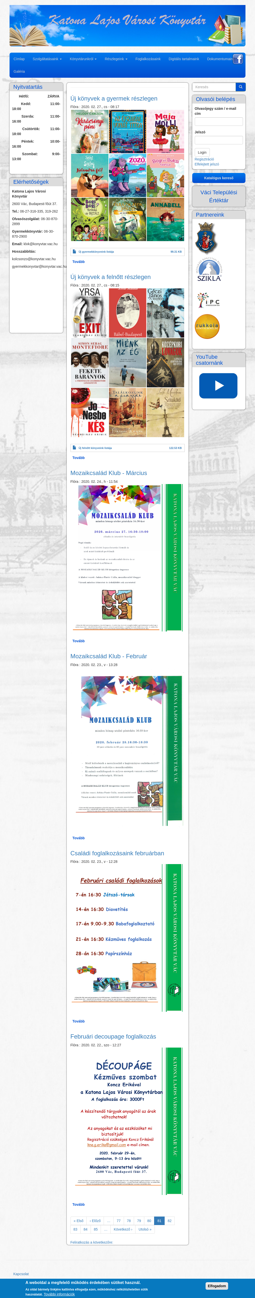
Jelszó (200, 132)
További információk (59, 1294)
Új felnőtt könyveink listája (95, 447)
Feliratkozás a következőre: (92, 1242)
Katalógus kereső (218, 178)
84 (87, 1229)
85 (97, 1229)
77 (120, 1220)
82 (171, 1220)
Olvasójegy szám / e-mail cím (215, 111)
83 (77, 1229)
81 (161, 1221)
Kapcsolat (21, 1274)
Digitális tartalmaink (184, 59)
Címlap (19, 59)
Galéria (19, 71)
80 (151, 1220)
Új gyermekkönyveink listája (96, 251)
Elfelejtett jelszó (207, 164)
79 (140, 1220)
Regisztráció (204, 159)
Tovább (79, 262)
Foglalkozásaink (148, 59)
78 (130, 1220)
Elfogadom (217, 1286)
